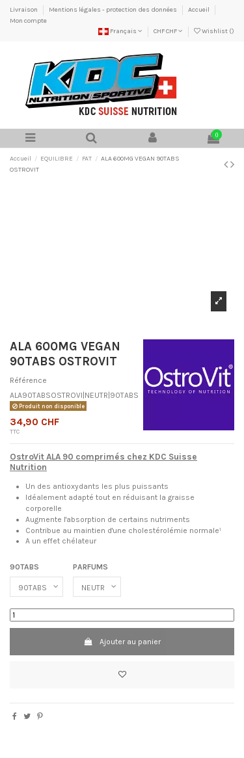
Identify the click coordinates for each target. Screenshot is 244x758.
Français (120, 31)
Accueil (199, 10)
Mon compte (28, 21)
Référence (28, 380)
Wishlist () (214, 31)
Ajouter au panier (121, 641)
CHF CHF (168, 31)
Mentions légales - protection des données (113, 10)
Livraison (24, 10)
